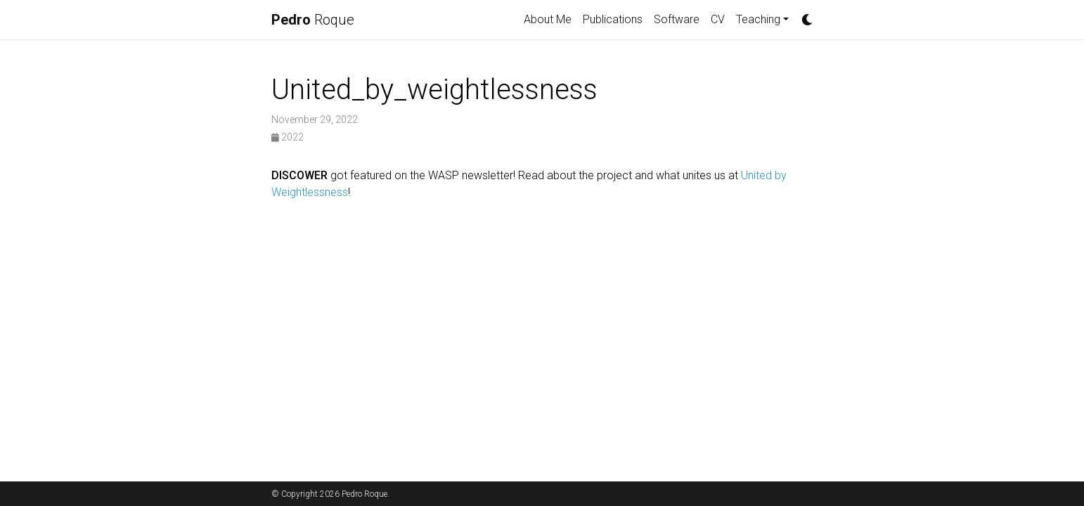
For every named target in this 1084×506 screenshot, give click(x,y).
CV (718, 19)
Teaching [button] (758, 19)
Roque (312, 19)
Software (676, 19)
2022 (287, 137)
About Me (548, 19)
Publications (613, 19)
